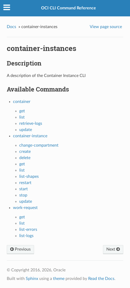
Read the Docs (101, 279)
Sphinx (32, 279)
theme (58, 279)
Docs (11, 27)
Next (113, 249)
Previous (20, 249)
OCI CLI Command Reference (68, 8)
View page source (106, 27)
